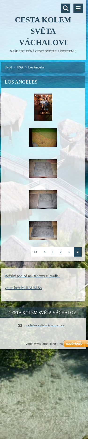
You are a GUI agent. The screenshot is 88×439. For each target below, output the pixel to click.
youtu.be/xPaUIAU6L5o (23, 288)
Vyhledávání (65, 8)
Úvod (8, 67)
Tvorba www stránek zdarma (43, 344)
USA (20, 67)
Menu (78, 8)
